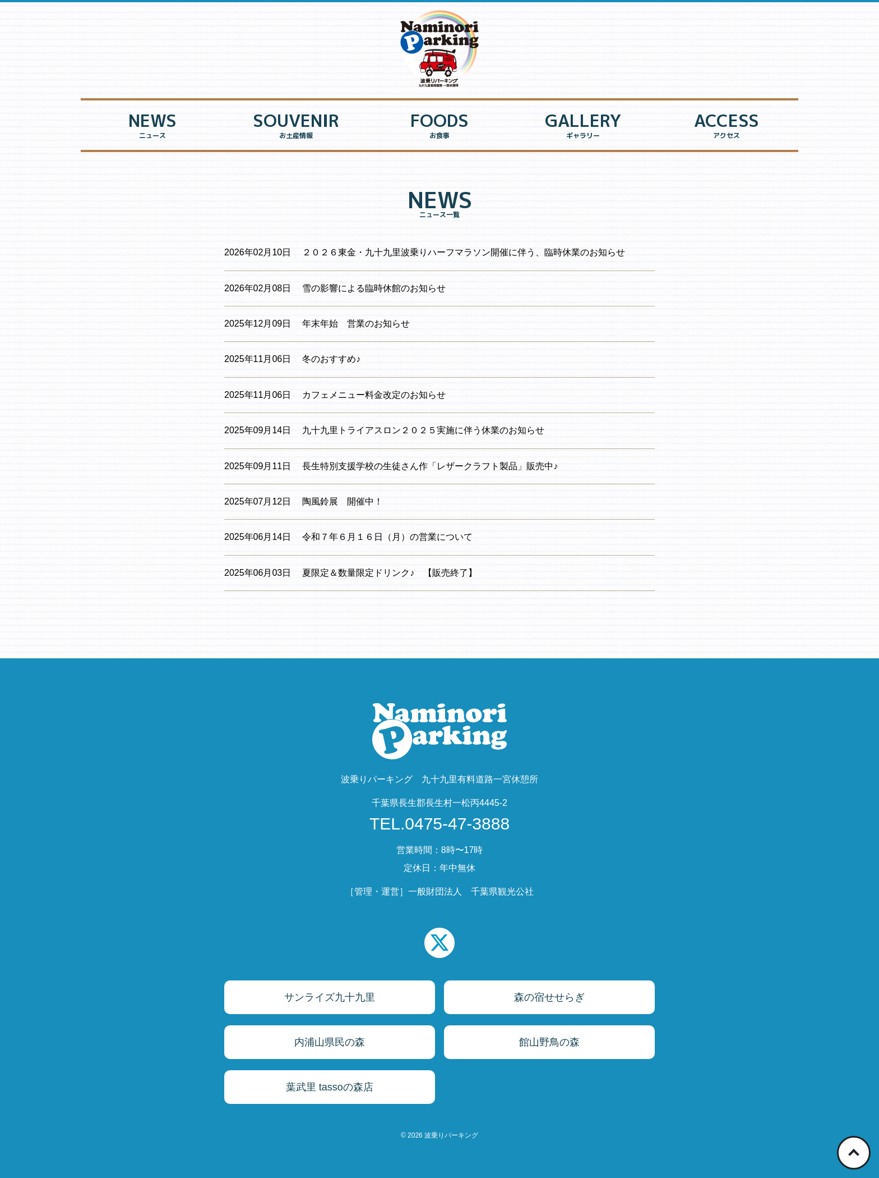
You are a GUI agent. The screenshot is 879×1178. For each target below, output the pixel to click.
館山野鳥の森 (549, 1042)
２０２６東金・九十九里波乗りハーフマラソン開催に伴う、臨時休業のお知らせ (463, 252)
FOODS (439, 127)
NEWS (152, 127)
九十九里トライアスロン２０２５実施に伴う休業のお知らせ (423, 430)
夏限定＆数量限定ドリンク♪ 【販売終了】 (389, 572)
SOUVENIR (296, 127)
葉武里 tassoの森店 (329, 1087)
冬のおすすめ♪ (331, 359)
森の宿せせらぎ (549, 997)
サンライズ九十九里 (329, 997)
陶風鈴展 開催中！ (342, 501)
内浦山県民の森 (329, 1042)
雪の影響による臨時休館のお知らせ (374, 288)
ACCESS (726, 127)
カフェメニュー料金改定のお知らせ (374, 395)
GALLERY (583, 127)
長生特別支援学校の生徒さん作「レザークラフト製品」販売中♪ (430, 466)
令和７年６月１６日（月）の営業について (387, 537)
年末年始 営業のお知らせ (356, 323)
